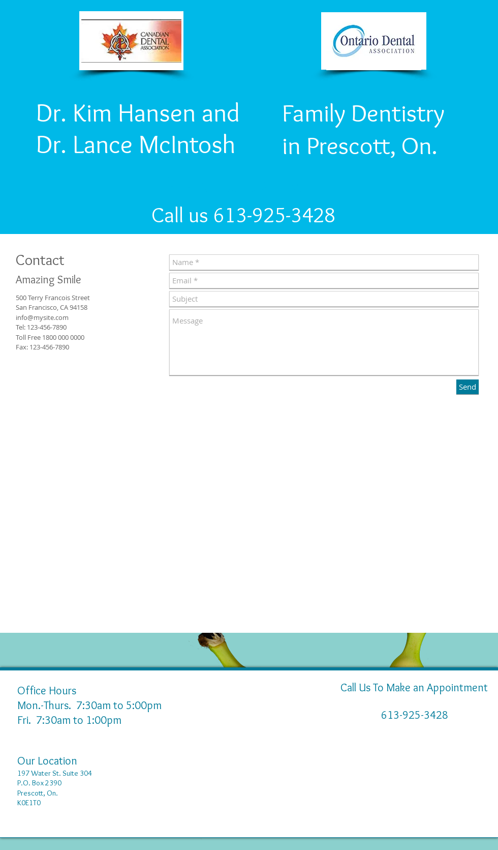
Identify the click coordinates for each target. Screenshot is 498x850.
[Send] (467, 386)
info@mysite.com (42, 317)
